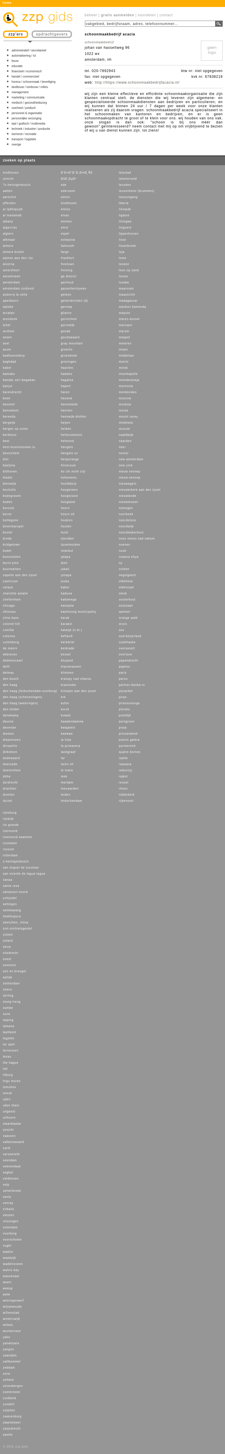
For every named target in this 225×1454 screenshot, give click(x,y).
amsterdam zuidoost (18, 288)
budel (7, 550)
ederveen (68, 191)
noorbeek (126, 514)
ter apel (9, 1044)
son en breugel (14, 971)
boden (7, 502)
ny (121, 563)
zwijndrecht (12, 1428)
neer (122, 447)
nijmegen (126, 508)
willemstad (11, 1312)
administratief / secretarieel (29, 50)
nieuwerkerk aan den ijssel (140, 489)
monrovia (126, 386)
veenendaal (12, 1166)
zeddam (9, 1367)
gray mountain (72, 343)
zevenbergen (13, 1385)
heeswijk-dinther (73, 416)
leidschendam (71, 800)
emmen (66, 221)
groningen (68, 361)
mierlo (123, 361)
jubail (65, 569)
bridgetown (11, 544)
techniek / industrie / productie (31, 128)
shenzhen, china (15, 922)
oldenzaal (126, 587)
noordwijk (126, 526)
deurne (8, 721)
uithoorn (9, 1117)
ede (64, 184)
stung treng (12, 1001)
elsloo (65, 209)
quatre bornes (130, 752)
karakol (66, 624)
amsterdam (11, 282)
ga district (69, 276)
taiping (8, 1020)
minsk (123, 367)
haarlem (67, 367)
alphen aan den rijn (18, 258)
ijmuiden (67, 538)
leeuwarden (70, 788)
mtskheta (126, 422)
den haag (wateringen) (20, 703)
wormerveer (12, 1331)
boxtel (7, 532)
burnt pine (11, 563)
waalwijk (9, 1257)
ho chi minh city (73, 471)
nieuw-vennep (129, 477)
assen (7, 337)
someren (9, 965)
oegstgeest (127, 575)
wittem (8, 1325)
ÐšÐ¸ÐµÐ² (69, 178)
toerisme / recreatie (24, 134)
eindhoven (11, 172)
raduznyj (125, 770)
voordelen (147, 15)
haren (65, 392)
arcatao (8, 312)
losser (123, 276)
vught (7, 1245)
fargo (65, 252)
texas (7, 1056)
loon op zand (129, 270)
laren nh (67, 764)
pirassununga (129, 703)
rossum (8, 849)
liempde (125, 209)
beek (6, 398)
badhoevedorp (14, 355)
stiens (7, 989)
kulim (65, 703)
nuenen (124, 544)
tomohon (9, 1087)
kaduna (66, 593)
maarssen (126, 288)
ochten (124, 569)
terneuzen (10, 1050)
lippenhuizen (129, 233)
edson (65, 197)
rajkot (123, 776)
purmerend (127, 745)
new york (126, 465)
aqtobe (8, 306)
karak (65, 617)
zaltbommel (12, 1361)
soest (7, 959)
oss (121, 630)
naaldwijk (126, 434)
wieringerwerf (13, 1300)
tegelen (8, 1038)
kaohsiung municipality (79, 611)
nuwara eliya (129, 556)
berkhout (10, 434)
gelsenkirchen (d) (74, 300)
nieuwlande (128, 495)
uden (6, 1099)
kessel (66, 654)
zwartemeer (12, 1422)
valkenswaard (13, 1142)
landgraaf (68, 752)
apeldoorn (10, 300)
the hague (11, 1062)
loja (122, 252)
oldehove (126, 581)
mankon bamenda (132, 306)
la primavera (70, 745)
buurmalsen (12, 569)
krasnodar (68, 684)
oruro (123, 624)
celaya (8, 587)
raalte (123, 758)
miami (123, 349)
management (20, 92)
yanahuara (11, 1343)
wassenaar (11, 1276)
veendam (10, 1160)
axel (6, 343)
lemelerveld (128, 178)
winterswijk (11, 1318)
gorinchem (69, 319)
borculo (8, 508)
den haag (10, 684)
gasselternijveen (73, 288)
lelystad (125, 172)
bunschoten (12, 556)
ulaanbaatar (12, 1123)
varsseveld (11, 1154)
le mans (67, 770)
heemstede (69, 404)
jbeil (64, 563)
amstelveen (12, 276)
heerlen (66, 410)
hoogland (68, 502)
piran (123, 697)
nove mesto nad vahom (137, 538)
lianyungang (128, 197)
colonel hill (11, 624)
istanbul (67, 550)
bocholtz (9, 489)
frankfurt (67, 258)
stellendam (11, 983)
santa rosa (11, 885)
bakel (7, 367)
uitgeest (9, 1111)
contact (166, 15)
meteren (125, 343)
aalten (7, 191)
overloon (125, 654)
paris (123, 672)
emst (64, 227)
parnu (123, 678)
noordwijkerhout (131, 532)
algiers (8, 233)
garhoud (67, 282)
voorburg (10, 1233)
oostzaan (126, 605)
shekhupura (12, 916)
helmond (67, 441)
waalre (8, 1251)
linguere (125, 227)
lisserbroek (127, 245)
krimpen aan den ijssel (78, 691)
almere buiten (13, 252)
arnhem (8, 331)
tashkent (9, 1032)
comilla (8, 630)
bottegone (11, 520)
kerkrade (68, 648)
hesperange (70, 459)
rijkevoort (126, 800)
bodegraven (12, 495)
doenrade (10, 764)
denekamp (11, 715)
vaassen (9, 1135)
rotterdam (10, 855)
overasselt (127, 648)
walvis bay (11, 1270)
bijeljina (9, 465)
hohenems (69, 477)
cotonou (9, 636)
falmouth (67, 245)
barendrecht (12, 392)
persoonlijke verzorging (26, 118)
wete (6, 1294)
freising (66, 270)
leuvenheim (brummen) (137, 191)
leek (64, 776)
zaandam (10, 1355)
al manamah (12, 215)
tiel (5, 1068)
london (124, 264)
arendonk (10, 319)
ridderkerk (127, 794)
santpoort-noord (15, 892)
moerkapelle (128, 373)
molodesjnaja (129, 380)
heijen (65, 422)
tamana (8, 1026)
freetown (67, 264)
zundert (8, 1404)
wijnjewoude (12, 1306)
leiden (65, 794)
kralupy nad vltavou (76, 678)
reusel (123, 782)
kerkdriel (68, 642)
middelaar (126, 355)
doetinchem (12, 770)
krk (63, 697)
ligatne (124, 215)
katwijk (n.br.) (71, 630)
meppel (124, 337)
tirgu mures (12, 1081)
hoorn (65, 508)
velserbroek (12, 1190)
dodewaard (11, 758)
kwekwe (67, 733)
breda (7, 538)
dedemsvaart (13, 660)
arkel (7, 325)
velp (6, 1184)
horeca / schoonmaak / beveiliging (33, 81)
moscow (125, 398)
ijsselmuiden (70, 544)
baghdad (9, 361)
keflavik (67, 636)
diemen (8, 733)
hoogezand (69, 495)
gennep (66, 306)
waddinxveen (13, 1264)
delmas (8, 672)
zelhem (8, 1379)
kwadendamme (72, 721)
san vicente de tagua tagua (24, 873)
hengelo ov (69, 453)
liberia (124, 203)
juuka (65, 581)
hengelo (67, 447)
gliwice (66, 312)
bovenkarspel (13, 526)
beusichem (11, 453)
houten (66, 526)
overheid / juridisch (24, 107)
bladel (7, 477)
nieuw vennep (129, 471)
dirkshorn (10, 752)
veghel (8, 1172)
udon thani (11, 1105)
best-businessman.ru (19, 447)
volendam (10, 1227)
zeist (6, 1373)
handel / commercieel (25, 76)
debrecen (10, 654)
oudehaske (127, 642)
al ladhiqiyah (13, 209)
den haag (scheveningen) (22, 697)
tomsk (7, 1093)
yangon (8, 1349)
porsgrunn (127, 721)
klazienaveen (71, 666)
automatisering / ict (24, 55)
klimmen (67, 672)
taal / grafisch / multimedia (28, 123)
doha (6, 776)
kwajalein (68, 727)
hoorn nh (68, 514)
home (7, 2)
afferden (9, 203)
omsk (123, 593)
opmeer (124, 611)
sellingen (10, 904)
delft (6, 666)
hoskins (67, 520)
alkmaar (9, 239)
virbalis (8, 1209)
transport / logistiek (24, 139)
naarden (125, 441)
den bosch (11, 678)
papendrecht (128, 660)
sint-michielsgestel (17, 928)
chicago (9, 605)
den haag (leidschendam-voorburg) (30, 691)
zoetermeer (12, 1392)
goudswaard (70, 337)
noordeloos (127, 520)
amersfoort (11, 270)
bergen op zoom (15, 428)
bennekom (11, 410)
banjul (7, 386)
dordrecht (10, 782)
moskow (125, 404)
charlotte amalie (15, 593)
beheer (91, 15)
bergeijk (9, 422)
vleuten (8, 1215)
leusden (125, 184)
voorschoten (12, 1239)
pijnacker (126, 691)
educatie (17, 66)
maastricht (127, 294)
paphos (124, 666)
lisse (122, 239)
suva (6, 1014)
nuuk (122, 550)
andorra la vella (15, 294)
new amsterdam (131, 459)
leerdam (67, 782)
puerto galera (129, 739)
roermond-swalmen (17, 837)
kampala (67, 605)
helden (66, 428)
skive (7, 946)
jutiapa (66, 575)
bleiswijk (9, 483)
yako (6, 1337)
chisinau (9, 611)
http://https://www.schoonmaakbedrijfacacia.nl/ (137, 82)
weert (7, 1282)
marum (124, 331)
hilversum (68, 465)
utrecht (8, 178)
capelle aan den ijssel (20, 575)
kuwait (66, 715)
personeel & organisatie (27, 113)
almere (8, 245)
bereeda (9, 416)
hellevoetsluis (71, 434)
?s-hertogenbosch (17, 184)
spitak (7, 977)
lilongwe (125, 221)
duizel (7, 800)
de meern (10, 648)
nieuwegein (128, 483)
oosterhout (127, 599)
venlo (7, 1196)
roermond (10, 831)
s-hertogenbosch (16, 861)
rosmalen (10, 843)
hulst (64, 532)
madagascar (128, 300)
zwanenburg (12, 1416)
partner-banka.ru (132, 684)
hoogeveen (69, 489)
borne (7, 514)
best (6, 441)
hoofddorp (69, 483)
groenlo (66, 349)
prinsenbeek (128, 733)
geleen (66, 294)
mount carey (128, 416)
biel (6, 459)
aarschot (9, 197)
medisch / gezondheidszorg (29, 102)
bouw (15, 60)
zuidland (9, 1398)
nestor (124, 453)
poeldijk (125, 715)
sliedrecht (10, 953)
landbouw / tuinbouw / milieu (30, 87)
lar (63, 758)
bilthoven (10, 471)
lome (122, 258)
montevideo (128, 392)
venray (8, 1203)
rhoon (123, 788)
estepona (68, 239)
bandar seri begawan (19, 380)
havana (66, 398)
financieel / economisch (27, 71)
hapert (66, 386)
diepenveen (12, 739)
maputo (124, 312)
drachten (10, 788)
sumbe (8, 1007)
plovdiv (124, 709)
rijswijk (8, 818)
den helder (11, 709)
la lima (66, 739)
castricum (10, 581)
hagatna (67, 380)
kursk (65, 709)
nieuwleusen (128, 502)
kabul (65, 587)
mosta (123, 410)
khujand (67, 660)
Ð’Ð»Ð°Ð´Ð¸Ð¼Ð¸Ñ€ (76, 172)
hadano (66, 373)
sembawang (12, 910)
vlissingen (11, 1221)
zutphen (9, 1410)
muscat (124, 428)
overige (16, 144)
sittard (8, 940)
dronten (9, 794)
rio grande (11, 824)
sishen (8, 934)
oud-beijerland (130, 636)
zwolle (8, 1434)
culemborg (11, 642)
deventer (10, 727)
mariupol (125, 325)
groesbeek (69, 355)
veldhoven (11, 1178)
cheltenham (12, 599)
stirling (8, 995)
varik (6, 1148)
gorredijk (68, 325)
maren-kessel (129, 319)
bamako (9, 373)
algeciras (10, 227)
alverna (8, 264)
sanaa (7, 879)
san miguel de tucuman (21, 867)
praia (123, 727)
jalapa (65, 556)
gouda (65, 331)
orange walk (128, 617)
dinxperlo (10, 745)
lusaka (124, 282)
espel (65, 233)
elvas (65, 215)
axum (7, 349)
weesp (8, 1288)
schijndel (10, 898)
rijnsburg (10, 812)
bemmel (9, 404)
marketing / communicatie (28, 97)
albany (8, 221)
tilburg (8, 1074)
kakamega (69, 599)
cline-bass (11, 617)
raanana (125, 764)
